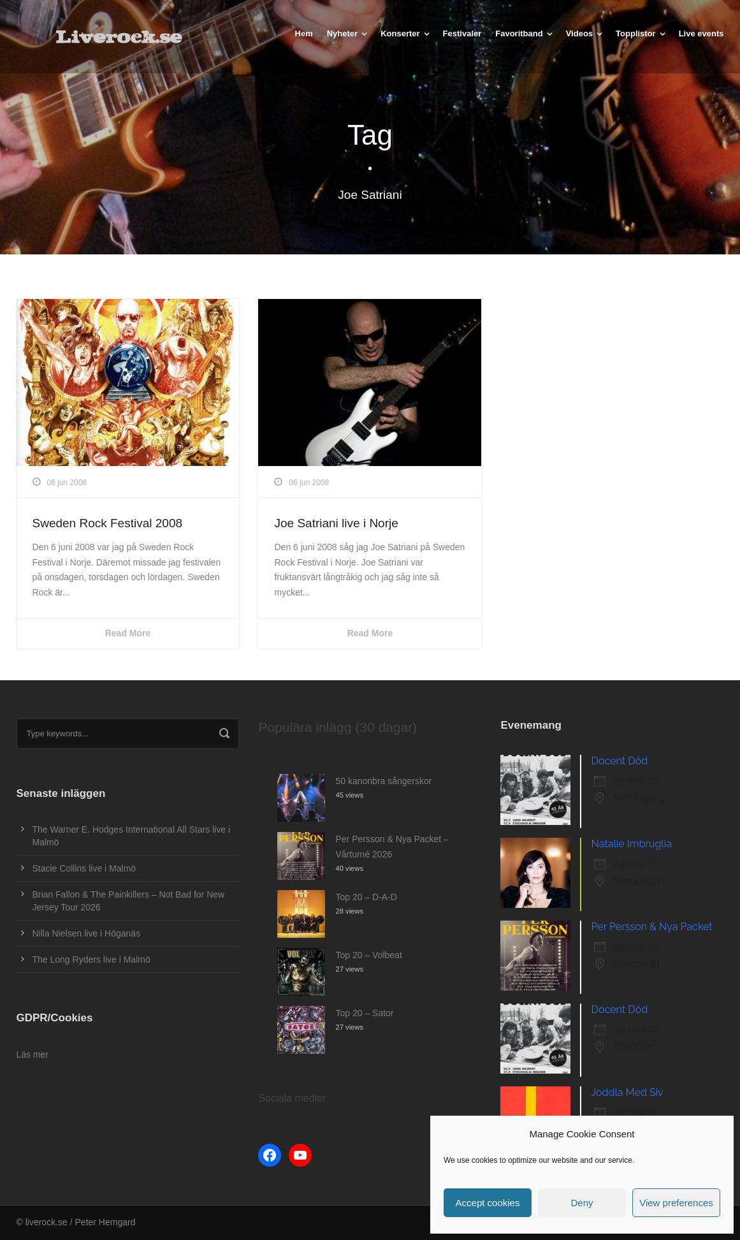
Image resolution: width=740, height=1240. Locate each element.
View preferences (676, 1202)
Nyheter (342, 33)
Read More (128, 633)
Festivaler (462, 33)
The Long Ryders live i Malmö (91, 959)
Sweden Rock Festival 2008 (108, 523)
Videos (579, 33)
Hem (304, 33)
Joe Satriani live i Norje (336, 523)
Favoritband (518, 33)
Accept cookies (488, 1202)
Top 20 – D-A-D (365, 897)
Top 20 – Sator (364, 1013)
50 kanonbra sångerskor (383, 781)
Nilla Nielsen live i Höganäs (87, 933)
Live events (701, 33)
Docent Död (619, 761)
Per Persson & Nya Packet (651, 927)
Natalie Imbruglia (631, 844)
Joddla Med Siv (627, 1092)
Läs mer (33, 1054)
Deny (581, 1202)
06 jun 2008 (67, 482)
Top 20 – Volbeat (368, 955)
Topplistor (636, 33)
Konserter (400, 33)
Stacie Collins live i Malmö (84, 868)
